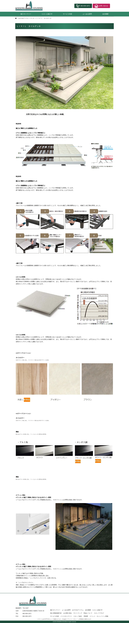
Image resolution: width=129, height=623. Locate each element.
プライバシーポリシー (72, 619)
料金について (88, 613)
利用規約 (81, 619)
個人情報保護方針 (56, 613)
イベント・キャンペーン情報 (99, 616)
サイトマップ (77, 613)
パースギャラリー (66, 616)
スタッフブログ (99, 613)
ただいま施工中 (47, 14)
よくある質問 (87, 14)
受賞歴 (86, 616)
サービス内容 (67, 14)
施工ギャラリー (26, 14)
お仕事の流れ (67, 613)
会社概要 (105, 14)
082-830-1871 (26, 613)
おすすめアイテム (23, 18)
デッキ (32, 18)
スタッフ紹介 (77, 616)
